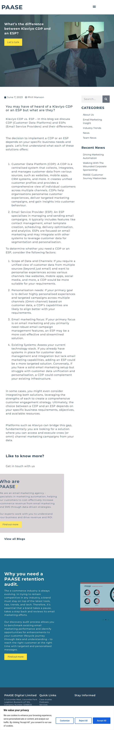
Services (43, 705)
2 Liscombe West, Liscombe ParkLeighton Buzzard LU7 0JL (20, 700)
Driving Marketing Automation (93, 156)
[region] (57, 718)
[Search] (106, 99)
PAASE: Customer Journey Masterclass (94, 176)
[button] (94, 6)
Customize (65, 720)
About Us (88, 114)
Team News (89, 137)
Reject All (83, 720)
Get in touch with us (20, 466)
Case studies (45, 699)
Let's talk (13, 42)
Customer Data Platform (29, 164)
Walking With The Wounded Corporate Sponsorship (95, 166)
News (86, 133)
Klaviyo (11, 119)
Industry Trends (92, 128)
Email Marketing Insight (92, 121)
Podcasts (44, 702)
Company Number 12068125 (18, 705)
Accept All (101, 720)
